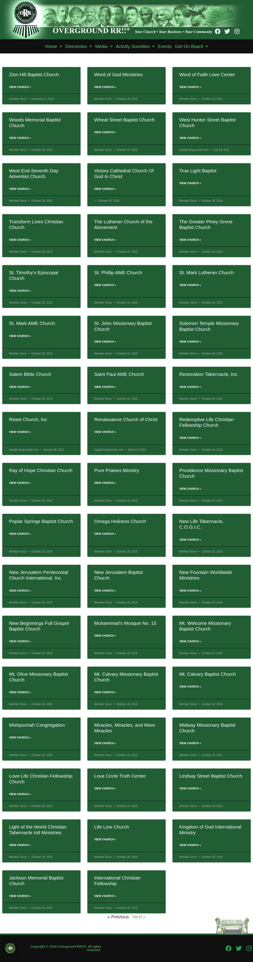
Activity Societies (135, 46)
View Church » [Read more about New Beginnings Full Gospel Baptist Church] (20, 641)
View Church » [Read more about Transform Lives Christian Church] (20, 239)
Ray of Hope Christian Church (40, 470)
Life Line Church (111, 826)
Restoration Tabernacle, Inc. (208, 374)
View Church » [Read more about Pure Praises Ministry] (105, 483)
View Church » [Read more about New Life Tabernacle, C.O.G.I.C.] (190, 539)
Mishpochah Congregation (37, 725)
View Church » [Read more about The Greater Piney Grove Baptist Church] (190, 239)
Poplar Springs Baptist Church (41, 521)
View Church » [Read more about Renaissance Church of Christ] (105, 432)
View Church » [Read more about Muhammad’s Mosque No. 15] (105, 635)
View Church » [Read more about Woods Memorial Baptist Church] (20, 138)
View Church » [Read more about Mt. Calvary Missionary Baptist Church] (105, 692)
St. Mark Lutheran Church (206, 272)
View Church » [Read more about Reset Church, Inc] (20, 432)
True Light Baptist (197, 170)
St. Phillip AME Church (118, 272)
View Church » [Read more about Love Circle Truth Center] (105, 788)
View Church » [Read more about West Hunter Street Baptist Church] (190, 138)
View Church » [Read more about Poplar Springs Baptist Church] (20, 533)
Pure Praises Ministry (116, 470)
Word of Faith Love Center (207, 74)
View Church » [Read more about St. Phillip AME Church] (105, 285)
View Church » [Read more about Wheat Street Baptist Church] (105, 132)
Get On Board (191, 46)
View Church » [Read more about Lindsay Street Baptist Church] (190, 788)
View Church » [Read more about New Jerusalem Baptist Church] (105, 590)
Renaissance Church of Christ (125, 419)
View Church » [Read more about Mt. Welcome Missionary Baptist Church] (190, 641)
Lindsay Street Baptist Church (210, 776)
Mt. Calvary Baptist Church (207, 674)
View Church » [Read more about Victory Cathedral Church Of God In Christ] (105, 189)
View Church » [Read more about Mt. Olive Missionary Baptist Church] (20, 692)
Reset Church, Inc (28, 419)
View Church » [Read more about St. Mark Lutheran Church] (190, 285)
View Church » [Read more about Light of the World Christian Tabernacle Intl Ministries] (20, 845)
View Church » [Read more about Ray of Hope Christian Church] (20, 483)
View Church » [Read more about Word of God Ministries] (105, 87)
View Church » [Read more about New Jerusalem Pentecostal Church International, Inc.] (20, 590)
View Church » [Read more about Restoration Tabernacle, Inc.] (190, 387)
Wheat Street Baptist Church (124, 119)
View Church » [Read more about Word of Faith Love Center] (190, 87)
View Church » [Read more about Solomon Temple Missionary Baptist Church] (190, 341)
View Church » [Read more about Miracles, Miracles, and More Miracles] (105, 743)
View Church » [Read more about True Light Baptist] (190, 183)
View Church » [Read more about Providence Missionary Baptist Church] (190, 488)
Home (53, 46)
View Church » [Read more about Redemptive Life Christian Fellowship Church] (190, 438)
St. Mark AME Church (32, 323)
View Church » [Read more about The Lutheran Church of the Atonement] (105, 239)
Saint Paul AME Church (119, 374)
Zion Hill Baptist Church (34, 74)
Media (103, 46)
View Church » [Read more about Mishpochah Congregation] (20, 737)
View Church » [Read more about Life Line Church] (105, 839)
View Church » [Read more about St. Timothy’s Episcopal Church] (20, 290)
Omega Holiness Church (120, 521)
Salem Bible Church (30, 374)
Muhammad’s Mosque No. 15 (125, 623)
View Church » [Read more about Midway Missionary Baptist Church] (190, 743)
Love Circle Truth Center (120, 776)
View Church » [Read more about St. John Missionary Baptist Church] (105, 341)
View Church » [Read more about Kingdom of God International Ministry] (190, 845)
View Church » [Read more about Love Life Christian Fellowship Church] (20, 794)
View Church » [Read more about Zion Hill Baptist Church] (20, 87)
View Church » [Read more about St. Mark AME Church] (20, 336)
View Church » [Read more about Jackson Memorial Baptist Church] (20, 896)
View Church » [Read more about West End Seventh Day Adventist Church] (20, 189)
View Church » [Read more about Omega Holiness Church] (105, 533)
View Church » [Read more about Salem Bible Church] (20, 387)
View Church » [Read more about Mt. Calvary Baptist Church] (190, 686)
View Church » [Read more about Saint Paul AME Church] (105, 387)
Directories (78, 46)
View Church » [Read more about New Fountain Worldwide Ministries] (190, 590)
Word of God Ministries (118, 74)
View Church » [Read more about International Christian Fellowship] (105, 896)
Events (165, 46)
